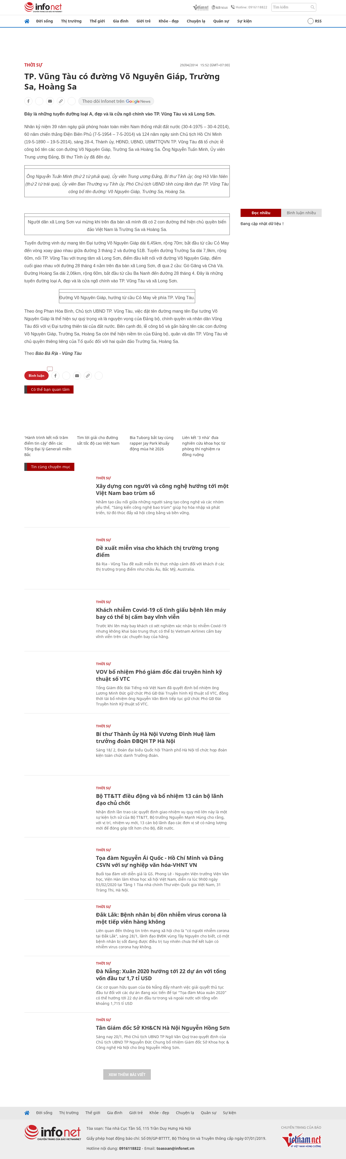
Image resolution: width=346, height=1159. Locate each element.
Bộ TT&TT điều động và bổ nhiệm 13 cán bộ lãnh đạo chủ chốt (159, 799)
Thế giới (97, 21)
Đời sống (44, 21)
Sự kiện (244, 21)
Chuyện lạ (196, 21)
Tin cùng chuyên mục (50, 466)
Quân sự (221, 21)
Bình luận (36, 375)
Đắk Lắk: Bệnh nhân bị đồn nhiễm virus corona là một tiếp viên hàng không (161, 918)
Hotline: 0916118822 (248, 7)
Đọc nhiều (261, 212)
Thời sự (33, 65)
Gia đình (120, 21)
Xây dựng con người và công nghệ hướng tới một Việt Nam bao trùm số (162, 489)
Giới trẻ (144, 21)
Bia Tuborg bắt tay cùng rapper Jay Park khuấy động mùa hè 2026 (152, 443)
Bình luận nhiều (301, 212)
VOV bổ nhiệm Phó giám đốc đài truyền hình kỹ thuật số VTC (159, 675)
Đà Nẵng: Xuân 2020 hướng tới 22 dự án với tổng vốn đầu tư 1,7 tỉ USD (161, 975)
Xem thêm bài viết (127, 1074)
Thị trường (71, 21)
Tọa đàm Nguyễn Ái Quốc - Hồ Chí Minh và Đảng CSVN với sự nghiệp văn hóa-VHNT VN (160, 861)
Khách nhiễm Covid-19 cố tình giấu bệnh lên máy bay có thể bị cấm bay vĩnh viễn (161, 613)
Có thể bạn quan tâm (50, 389)
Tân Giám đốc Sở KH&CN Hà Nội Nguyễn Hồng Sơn (163, 1027)
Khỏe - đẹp (169, 21)
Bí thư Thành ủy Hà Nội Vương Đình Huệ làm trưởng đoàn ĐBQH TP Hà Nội (155, 737)
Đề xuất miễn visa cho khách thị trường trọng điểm (157, 551)
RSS (315, 21)
